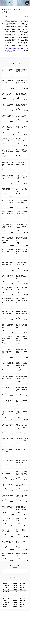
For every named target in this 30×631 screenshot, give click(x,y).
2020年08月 (24, 621)
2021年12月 (15, 612)
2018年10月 (24, 624)
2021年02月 (7, 619)
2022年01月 (7, 612)
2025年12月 (7, 602)
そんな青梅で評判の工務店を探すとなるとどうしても (14, 22)
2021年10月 (24, 612)
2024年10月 (15, 605)
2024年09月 (24, 605)
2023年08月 (7, 607)
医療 (5, 587)
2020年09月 (15, 621)
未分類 (5, 16)
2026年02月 (15, 600)
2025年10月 (24, 602)
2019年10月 (7, 624)
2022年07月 (24, 607)
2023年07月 (15, 607)
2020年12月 (24, 619)
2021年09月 (7, 614)
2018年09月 (7, 626)
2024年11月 (7, 605)
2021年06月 (7, 617)
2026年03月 (7, 600)
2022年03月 (15, 610)
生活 (14, 587)
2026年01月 (24, 600)
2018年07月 (24, 626)
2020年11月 (7, 621)
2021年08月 (15, 614)
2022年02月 (24, 610)
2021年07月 (24, 614)
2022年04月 (7, 610)
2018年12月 (15, 624)
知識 (18, 587)
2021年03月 (24, 617)
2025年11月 (15, 602)
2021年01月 (15, 619)
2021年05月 (15, 617)
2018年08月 (15, 626)
